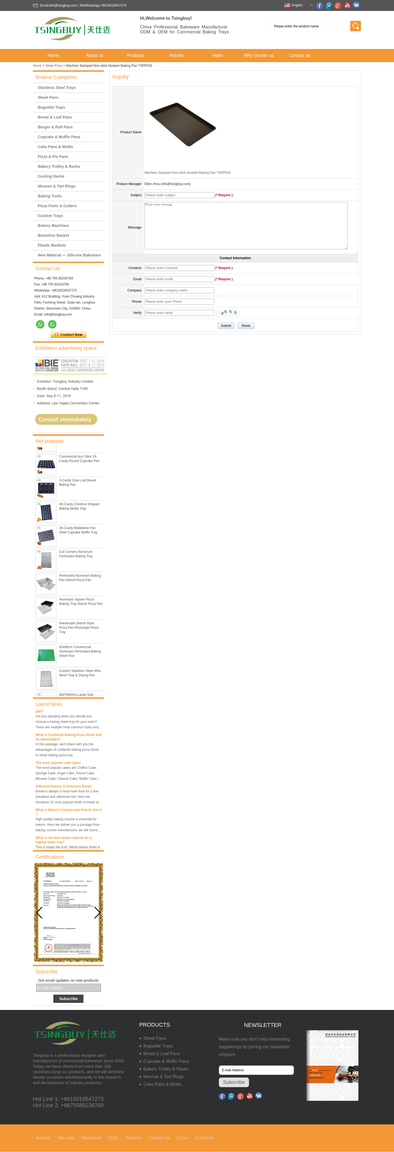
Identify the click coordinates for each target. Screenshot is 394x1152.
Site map (65, 1138)
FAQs (113, 1138)
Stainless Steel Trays (57, 87)
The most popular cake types (58, 764)
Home (53, 55)
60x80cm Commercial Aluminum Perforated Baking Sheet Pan (80, 652)
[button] (97, 913)
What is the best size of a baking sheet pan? (65, 711)
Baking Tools (50, 196)
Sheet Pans (53, 66)
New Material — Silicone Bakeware (69, 255)
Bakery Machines (53, 225)
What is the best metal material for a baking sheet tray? (64, 842)
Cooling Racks (51, 176)
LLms (182, 1138)
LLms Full (204, 1138)
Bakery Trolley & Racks (59, 166)
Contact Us (159, 1138)
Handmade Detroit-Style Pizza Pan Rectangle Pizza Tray (79, 629)
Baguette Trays (51, 107)
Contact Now (68, 334)
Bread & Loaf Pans (55, 117)
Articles (176, 55)
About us (94, 55)
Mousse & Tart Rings (57, 186)
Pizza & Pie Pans (53, 156)
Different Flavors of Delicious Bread (63, 788)
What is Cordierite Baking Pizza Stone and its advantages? (69, 739)
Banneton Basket (53, 235)
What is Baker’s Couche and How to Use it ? (69, 814)
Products (135, 55)
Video (217, 55)
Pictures (133, 1138)
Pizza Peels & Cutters (57, 206)
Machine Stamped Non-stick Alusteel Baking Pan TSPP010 (187, 173)
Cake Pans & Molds (55, 147)
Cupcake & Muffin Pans (59, 137)
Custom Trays (50, 215)
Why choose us (258, 55)
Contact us (299, 55)
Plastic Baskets (52, 245)
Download (91, 1138)
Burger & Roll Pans (55, 127)
